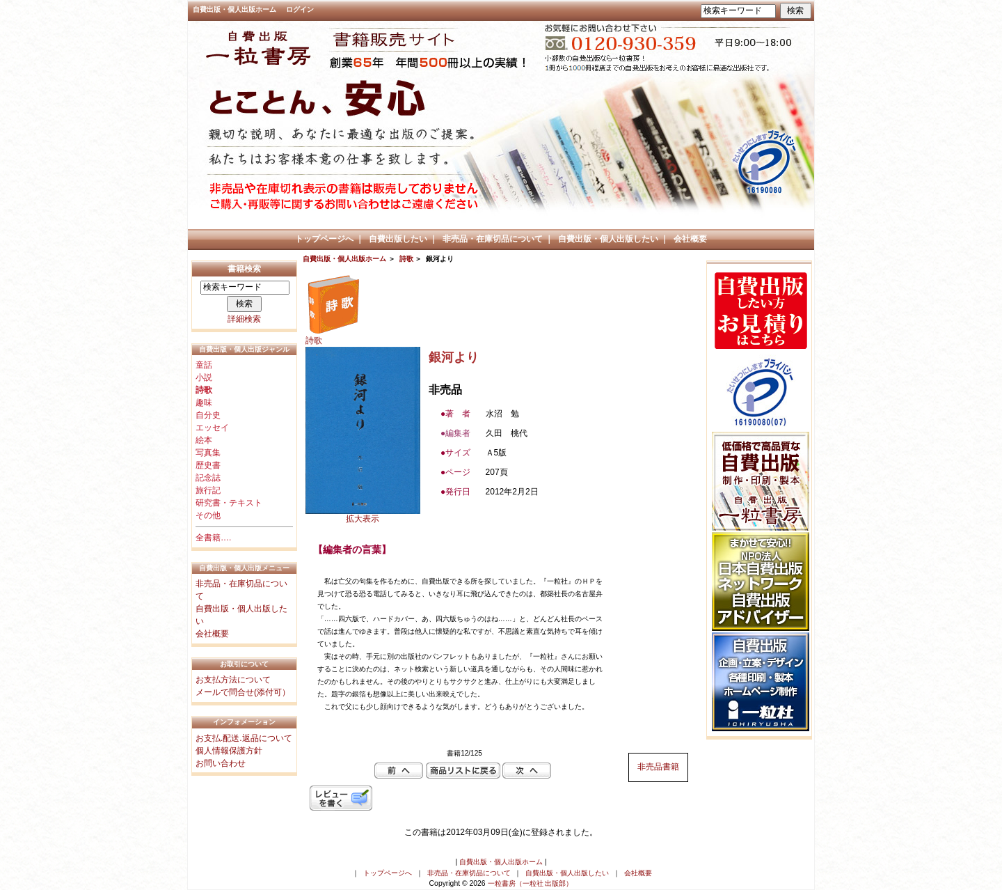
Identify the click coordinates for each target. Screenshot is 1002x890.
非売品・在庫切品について (493, 239)
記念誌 (208, 478)
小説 (204, 377)
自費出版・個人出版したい (608, 239)
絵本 (204, 440)
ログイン (300, 9)
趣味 (204, 402)
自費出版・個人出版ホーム (234, 9)
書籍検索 (244, 269)
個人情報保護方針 (229, 751)
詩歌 (406, 259)
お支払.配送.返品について (244, 738)
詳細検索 (244, 319)
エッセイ (212, 427)
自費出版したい (398, 239)
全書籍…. (213, 537)
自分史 (208, 415)
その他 (208, 515)
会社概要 (690, 239)
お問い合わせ (221, 763)
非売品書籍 (658, 767)
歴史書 (208, 465)
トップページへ (324, 239)
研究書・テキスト (229, 503)
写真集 (208, 453)
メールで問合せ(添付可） (243, 692)
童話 (204, 365)
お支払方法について (233, 680)
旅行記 (208, 490)
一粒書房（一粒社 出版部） (530, 883)
